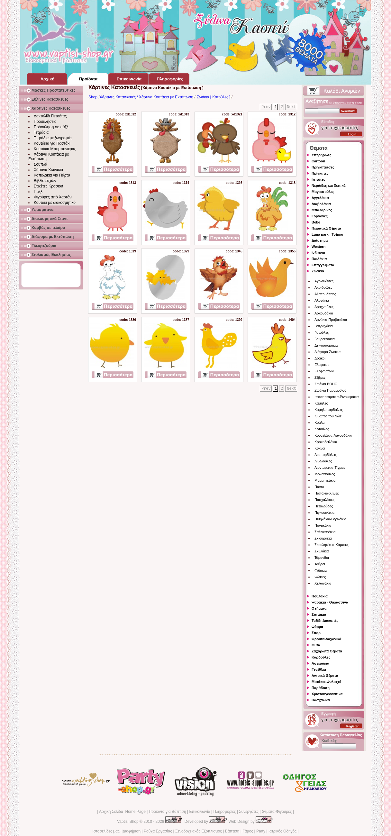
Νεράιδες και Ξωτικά (329, 185)
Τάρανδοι (321, 557)
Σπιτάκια (319, 614)
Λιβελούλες (323, 461)
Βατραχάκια (323, 326)
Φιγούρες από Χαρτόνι (53, 197)
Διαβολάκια (321, 204)
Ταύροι (319, 564)
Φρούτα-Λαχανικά (326, 639)
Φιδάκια (320, 570)
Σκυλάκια (321, 551)
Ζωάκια (318, 271)
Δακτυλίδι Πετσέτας (50, 116)
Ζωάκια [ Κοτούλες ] (213, 97)
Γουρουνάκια (324, 339)
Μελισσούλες (324, 474)
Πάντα (319, 487)
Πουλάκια (320, 596)
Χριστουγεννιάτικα (327, 694)
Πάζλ (38, 191)
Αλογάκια (321, 300)
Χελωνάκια (322, 583)
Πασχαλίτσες (324, 500)
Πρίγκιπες (320, 173)
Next (291, 107)
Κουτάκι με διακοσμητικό (55, 202)
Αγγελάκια (320, 198)
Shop (92, 97)
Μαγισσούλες (323, 192)
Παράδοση (321, 688)
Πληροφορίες (224, 811)
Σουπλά (40, 164)
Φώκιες (320, 577)
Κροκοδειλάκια (325, 442)
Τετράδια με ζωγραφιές (53, 138)
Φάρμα (317, 627)
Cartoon (318, 161)
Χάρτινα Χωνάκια (48, 170)
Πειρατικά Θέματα (326, 228)
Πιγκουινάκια (324, 512)
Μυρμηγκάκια (324, 480)
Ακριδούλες (323, 287)
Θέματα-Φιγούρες (277, 811)
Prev (266, 107)
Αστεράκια (320, 663)
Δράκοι (319, 358)
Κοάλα (319, 422)
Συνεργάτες (249, 811)
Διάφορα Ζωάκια (327, 352)
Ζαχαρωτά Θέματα (327, 651)
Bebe (316, 222)
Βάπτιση (232, 831)
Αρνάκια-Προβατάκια (330, 320)
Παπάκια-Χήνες (326, 493)
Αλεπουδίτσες (325, 294)
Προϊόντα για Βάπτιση (167, 811)
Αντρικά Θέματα (325, 675)
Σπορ (316, 633)
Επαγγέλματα (323, 265)
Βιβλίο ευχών (45, 180)
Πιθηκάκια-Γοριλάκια (330, 519)
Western (318, 247)
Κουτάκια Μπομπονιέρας (55, 149)
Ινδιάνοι (318, 253)
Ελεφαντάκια (324, 371)
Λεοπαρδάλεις (325, 455)
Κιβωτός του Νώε (327, 416)
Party (260, 831)
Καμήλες (321, 403)
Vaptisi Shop (128, 821)
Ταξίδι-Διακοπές (325, 620)
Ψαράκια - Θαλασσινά (330, 602)
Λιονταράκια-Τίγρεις (329, 467)
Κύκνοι (319, 448)
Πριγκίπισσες (323, 167)
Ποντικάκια (322, 525)
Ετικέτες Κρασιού (48, 186)
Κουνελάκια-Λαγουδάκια (333, 435)
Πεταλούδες (323, 506)
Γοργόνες (320, 216)
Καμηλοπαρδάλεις (328, 410)
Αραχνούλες (323, 307)
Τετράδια (41, 132)
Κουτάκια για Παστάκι (52, 143)
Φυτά (316, 645)
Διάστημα (320, 240)
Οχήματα (319, 608)
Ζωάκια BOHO (325, 384)
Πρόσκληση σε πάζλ (51, 127)
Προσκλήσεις (45, 121)
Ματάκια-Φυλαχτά (326, 682)
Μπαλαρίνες (322, 210)
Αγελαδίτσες (323, 281)
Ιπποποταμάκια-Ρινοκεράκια (336, 397)
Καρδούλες (321, 657)
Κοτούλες (321, 429)
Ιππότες (318, 179)
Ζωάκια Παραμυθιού (330, 390)
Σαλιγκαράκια (324, 532)
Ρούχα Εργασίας (158, 831)
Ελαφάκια (322, 365)
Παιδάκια (319, 259)
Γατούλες (321, 332)
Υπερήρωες (322, 155)
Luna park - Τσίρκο (327, 234)
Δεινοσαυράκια (326, 345)
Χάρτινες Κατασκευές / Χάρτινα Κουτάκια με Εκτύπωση (147, 97)
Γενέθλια (319, 669)
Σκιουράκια (323, 538)
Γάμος (247, 831)
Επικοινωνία (199, 811)
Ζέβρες (319, 377)
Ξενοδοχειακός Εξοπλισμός (198, 831)
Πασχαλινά (321, 700)
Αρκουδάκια (323, 313)
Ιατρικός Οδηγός (282, 831)
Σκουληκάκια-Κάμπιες (331, 545)
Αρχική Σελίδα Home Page (122, 811)
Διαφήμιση (132, 831)
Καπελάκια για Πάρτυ (52, 175)
